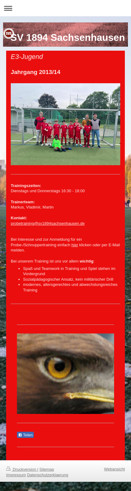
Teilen (25, 435)
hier (74, 245)
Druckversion (21, 469)
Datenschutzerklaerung (47, 475)
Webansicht (114, 469)
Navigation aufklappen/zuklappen (65, 8)
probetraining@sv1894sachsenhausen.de (48, 223)
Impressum (16, 475)
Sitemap (46, 469)
